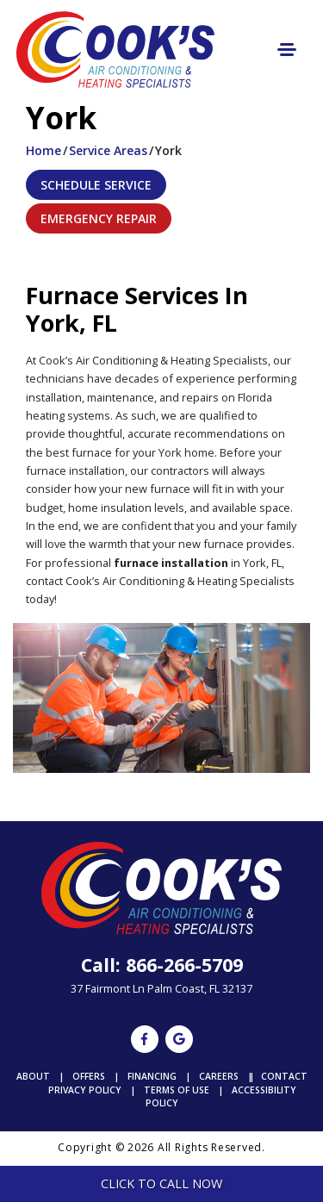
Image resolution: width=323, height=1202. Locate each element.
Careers (219, 1076)
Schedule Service (96, 185)
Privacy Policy (84, 1090)
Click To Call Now (161, 1183)
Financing (152, 1076)
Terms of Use (176, 1090)
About (33, 1076)
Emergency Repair (98, 218)
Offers (88, 1076)
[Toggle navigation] (287, 49)
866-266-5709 (184, 964)
